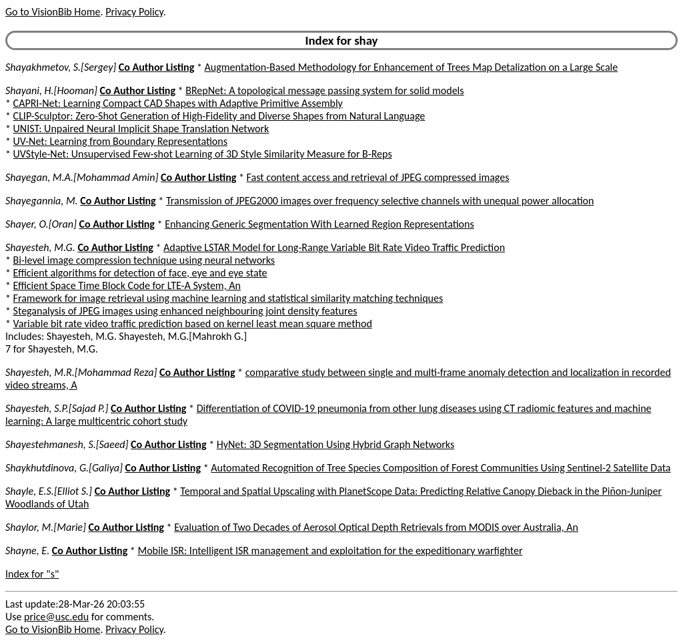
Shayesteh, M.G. (40, 247)
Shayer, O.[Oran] (41, 224)
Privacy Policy (134, 11)
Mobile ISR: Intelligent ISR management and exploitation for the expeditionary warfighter (329, 550)
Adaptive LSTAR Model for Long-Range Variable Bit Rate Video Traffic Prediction (334, 247)
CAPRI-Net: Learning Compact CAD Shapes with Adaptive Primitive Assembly (178, 103)
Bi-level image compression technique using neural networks (144, 260)
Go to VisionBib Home (52, 11)
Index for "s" (32, 574)
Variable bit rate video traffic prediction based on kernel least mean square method (192, 323)
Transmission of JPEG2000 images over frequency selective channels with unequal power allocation (380, 200)
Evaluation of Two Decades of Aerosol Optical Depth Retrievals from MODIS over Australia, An (376, 527)
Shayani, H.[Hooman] (51, 90)
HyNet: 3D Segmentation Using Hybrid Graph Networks (335, 444)
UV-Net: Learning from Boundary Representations (120, 141)
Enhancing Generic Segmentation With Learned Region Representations (319, 224)
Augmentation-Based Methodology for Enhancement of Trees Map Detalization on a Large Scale (411, 67)
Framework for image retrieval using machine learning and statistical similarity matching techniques (228, 298)
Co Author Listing (156, 67)
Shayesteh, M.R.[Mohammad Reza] (81, 372)
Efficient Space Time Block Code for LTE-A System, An (127, 285)
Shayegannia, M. (41, 200)
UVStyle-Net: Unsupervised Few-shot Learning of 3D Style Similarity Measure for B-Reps (202, 154)
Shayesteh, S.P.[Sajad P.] (56, 408)
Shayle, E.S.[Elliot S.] (48, 491)
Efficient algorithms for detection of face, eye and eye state (140, 272)
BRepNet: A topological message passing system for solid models (324, 90)
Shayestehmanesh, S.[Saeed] (66, 444)
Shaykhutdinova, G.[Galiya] (64, 467)
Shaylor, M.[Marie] (45, 527)
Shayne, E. (27, 550)
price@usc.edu (56, 616)
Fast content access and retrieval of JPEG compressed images (378, 177)
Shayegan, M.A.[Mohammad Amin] (81, 177)
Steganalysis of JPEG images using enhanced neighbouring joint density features (185, 310)
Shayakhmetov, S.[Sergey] (60, 67)
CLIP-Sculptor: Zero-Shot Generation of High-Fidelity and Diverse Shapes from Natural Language (219, 116)
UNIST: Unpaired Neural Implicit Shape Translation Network (141, 128)
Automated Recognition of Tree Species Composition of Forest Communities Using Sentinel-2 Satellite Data (440, 467)
